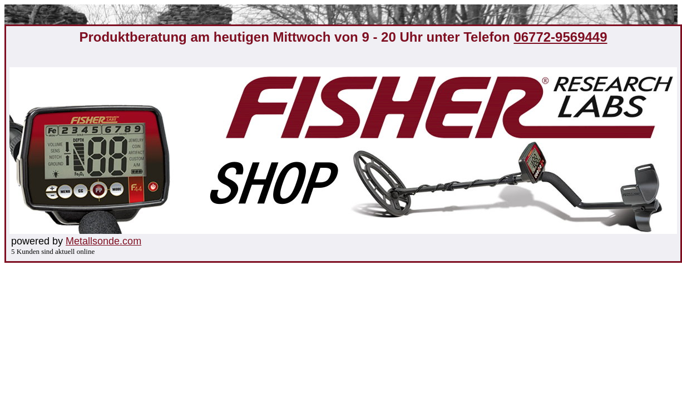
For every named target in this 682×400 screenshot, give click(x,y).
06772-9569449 (560, 36)
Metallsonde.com (103, 241)
